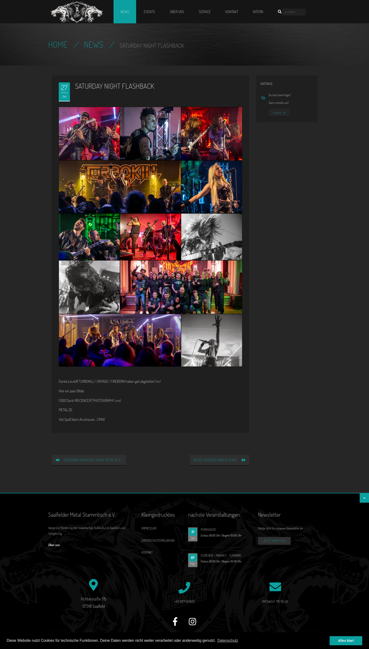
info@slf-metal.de (275, 601)
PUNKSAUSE (208, 529)
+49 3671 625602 (184, 601)
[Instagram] (192, 624)
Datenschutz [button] (227, 640)
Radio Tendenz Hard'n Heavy (219, 460)
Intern (258, 11)
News (125, 11)
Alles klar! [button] (346, 640)
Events (149, 11)
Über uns (177, 11)
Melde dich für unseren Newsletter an (280, 528)
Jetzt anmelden (274, 541)
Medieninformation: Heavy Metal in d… (88, 460)
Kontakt (231, 11)
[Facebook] (175, 624)
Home (57, 44)
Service (205, 11)
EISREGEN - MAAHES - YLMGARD (221, 555)
